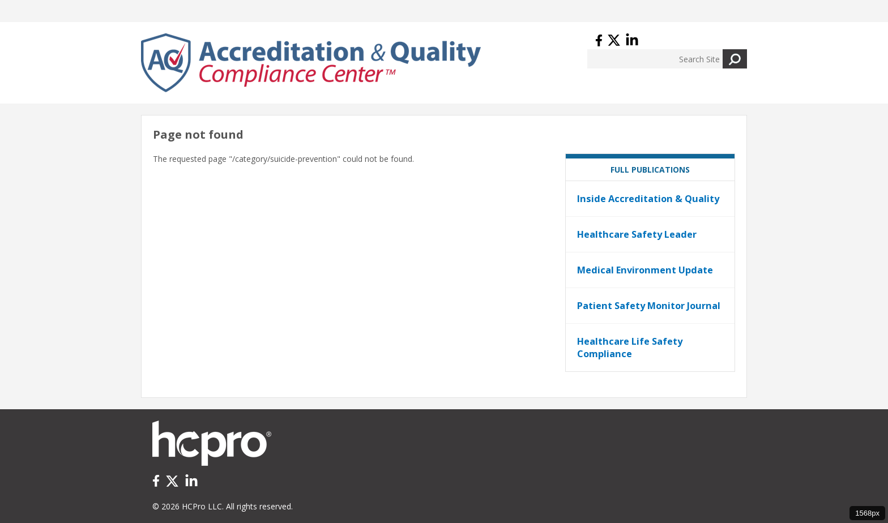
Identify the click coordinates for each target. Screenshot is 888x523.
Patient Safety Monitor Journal (648, 305)
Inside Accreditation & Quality (648, 198)
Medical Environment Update (645, 270)
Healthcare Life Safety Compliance (629, 347)
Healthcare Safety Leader (637, 234)
